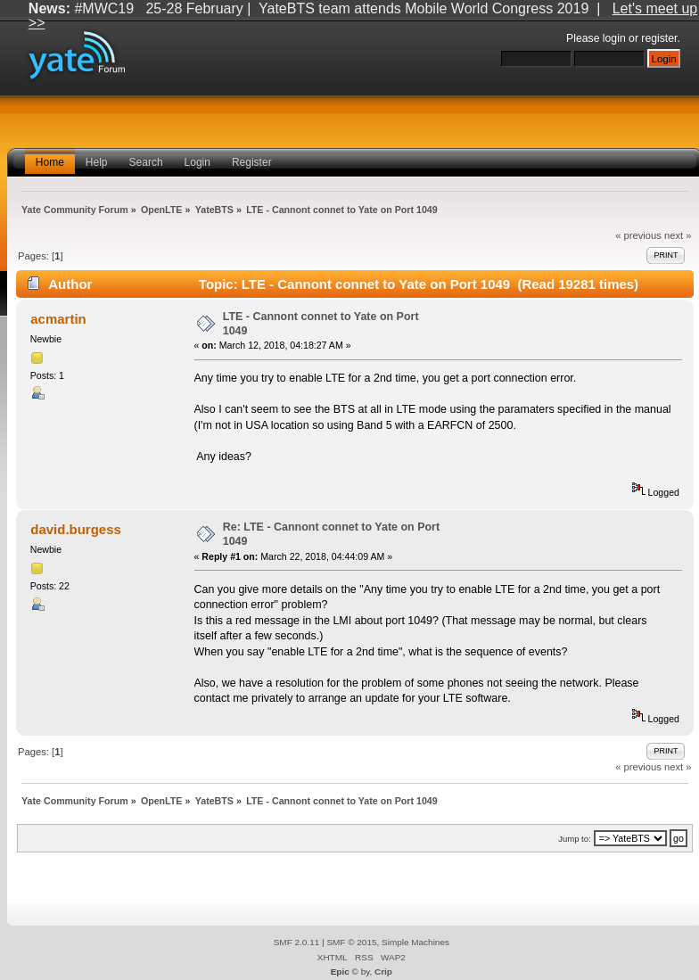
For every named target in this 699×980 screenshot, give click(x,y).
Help (97, 162)
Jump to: (574, 839)
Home (50, 162)
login (614, 38)
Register (252, 162)
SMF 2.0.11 (297, 942)
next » (678, 235)
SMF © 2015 (351, 942)
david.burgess (75, 529)
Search (146, 162)
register (659, 38)
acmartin (58, 318)
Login (197, 162)
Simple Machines (415, 942)
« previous (638, 235)
